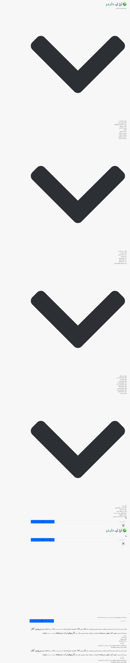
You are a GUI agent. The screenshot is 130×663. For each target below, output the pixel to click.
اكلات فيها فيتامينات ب (108, 383)
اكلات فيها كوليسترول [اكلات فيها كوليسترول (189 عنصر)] (46, 629)
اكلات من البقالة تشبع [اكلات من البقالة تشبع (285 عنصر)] (35, 629)
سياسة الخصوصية (110, 641)
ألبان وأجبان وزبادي (109, 122)
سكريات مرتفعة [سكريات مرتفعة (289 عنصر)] (81, 633)
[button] (64, 64)
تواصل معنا (111, 637)
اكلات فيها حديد (110, 379)
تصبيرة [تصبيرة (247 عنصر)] (106, 633)
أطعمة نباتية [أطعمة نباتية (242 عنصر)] (76, 629)
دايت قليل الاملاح (110, 259)
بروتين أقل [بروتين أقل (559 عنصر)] (23, 628)
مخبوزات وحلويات (110, 135)
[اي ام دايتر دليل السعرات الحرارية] (103, 6)
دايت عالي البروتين (109, 254)
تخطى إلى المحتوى (125, 0)
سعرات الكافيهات (110, 514)
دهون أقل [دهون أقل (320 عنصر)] (100, 633)
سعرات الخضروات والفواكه (107, 124)
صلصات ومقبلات (110, 126)
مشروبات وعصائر (110, 133)
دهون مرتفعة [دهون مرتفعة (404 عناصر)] (91, 633)
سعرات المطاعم (110, 128)
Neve (112, 647)
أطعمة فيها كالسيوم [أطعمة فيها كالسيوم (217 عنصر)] (97, 629)
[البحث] (113, 518)
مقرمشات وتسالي (109, 138)
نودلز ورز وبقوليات (109, 136)
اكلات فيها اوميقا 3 (109, 386)
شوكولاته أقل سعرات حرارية (107, 513)
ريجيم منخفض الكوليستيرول (107, 263)
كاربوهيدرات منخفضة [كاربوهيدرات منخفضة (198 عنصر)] (38, 633)
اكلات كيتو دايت (110, 252)
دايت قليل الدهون (110, 258)
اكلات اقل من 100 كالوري (108, 507)
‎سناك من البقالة (110, 509)
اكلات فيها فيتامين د (109, 381)
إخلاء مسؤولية (110, 639)
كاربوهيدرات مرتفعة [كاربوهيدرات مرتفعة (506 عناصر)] (52, 632)
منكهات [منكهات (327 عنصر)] (31, 633)
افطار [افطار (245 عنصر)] (51, 629)
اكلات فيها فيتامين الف (109, 390)
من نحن (112, 635)
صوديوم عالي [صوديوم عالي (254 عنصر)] (68, 633)
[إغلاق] (110, 525)
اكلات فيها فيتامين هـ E (109, 384)
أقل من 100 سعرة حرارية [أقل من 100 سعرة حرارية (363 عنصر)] (63, 629)
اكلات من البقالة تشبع (109, 511)
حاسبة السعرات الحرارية (108, 8)
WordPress (100, 647)
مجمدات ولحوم (110, 131)
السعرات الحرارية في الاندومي (107, 516)
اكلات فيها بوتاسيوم (109, 388)
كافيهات (112, 129)
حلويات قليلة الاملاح (109, 391)
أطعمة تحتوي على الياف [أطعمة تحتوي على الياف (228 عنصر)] (108, 629)
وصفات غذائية (110, 393)
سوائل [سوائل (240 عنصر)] (74, 633)
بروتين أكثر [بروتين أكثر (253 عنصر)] (111, 633)
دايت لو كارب (111, 256)
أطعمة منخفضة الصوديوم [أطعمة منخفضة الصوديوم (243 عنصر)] (86, 629)
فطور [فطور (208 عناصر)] (63, 633)
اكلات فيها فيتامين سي (108, 377)
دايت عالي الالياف (110, 261)
